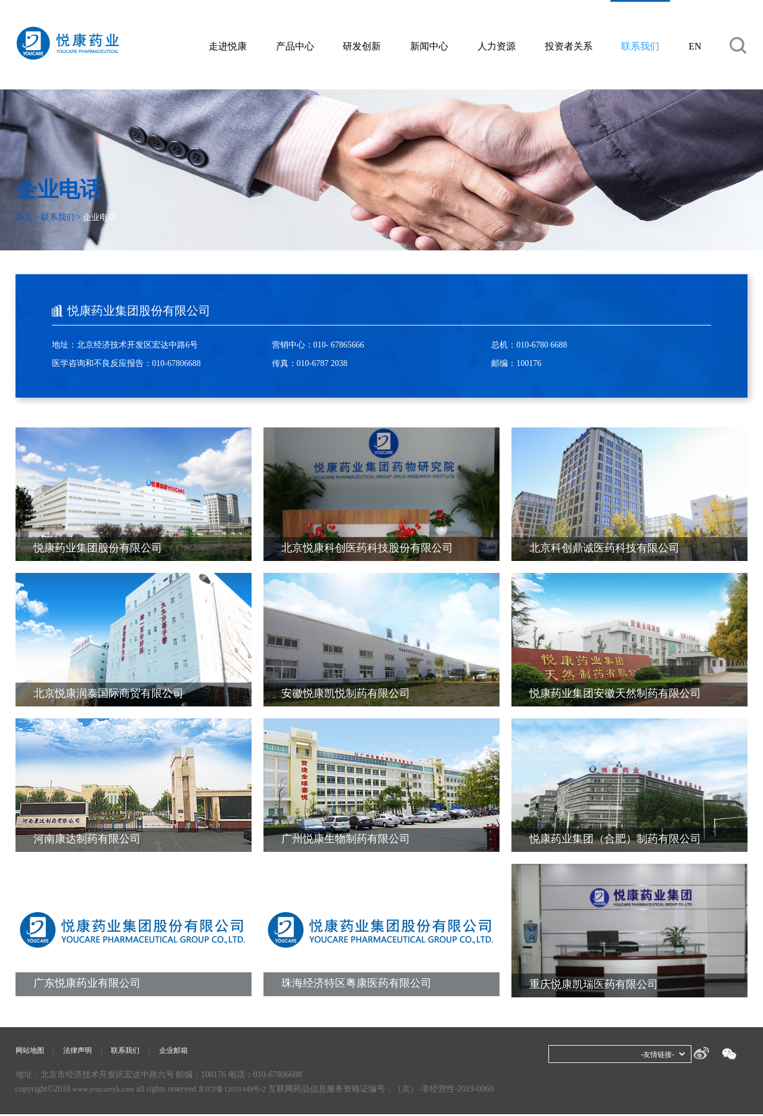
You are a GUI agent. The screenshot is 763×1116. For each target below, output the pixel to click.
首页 (23, 217)
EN (696, 47)
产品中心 (296, 47)
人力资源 (498, 47)
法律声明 (84, 1051)
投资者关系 (570, 47)
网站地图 (32, 1051)
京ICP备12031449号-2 (246, 1090)
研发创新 (363, 47)
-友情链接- (654, 1054)
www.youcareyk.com (107, 1090)
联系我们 (642, 47)
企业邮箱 (190, 1051)
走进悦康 (228, 47)
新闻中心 (430, 47)
